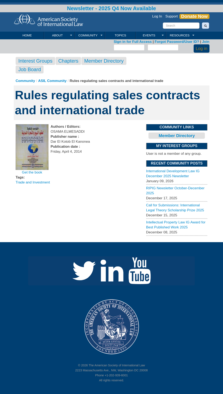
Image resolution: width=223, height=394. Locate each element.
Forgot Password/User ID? (177, 42)
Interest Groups (35, 61)
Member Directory (103, 61)
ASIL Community (52, 81)
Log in (201, 48)
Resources (180, 35)
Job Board (29, 69)
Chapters (68, 61)
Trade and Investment (33, 182)
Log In (157, 16)
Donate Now (194, 16)
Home (27, 35)
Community (88, 35)
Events (149, 35)
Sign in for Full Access (133, 42)
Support (171, 16)
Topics (120, 35)
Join (205, 42)
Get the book (32, 172)
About (58, 35)
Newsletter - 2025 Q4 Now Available (111, 8)
